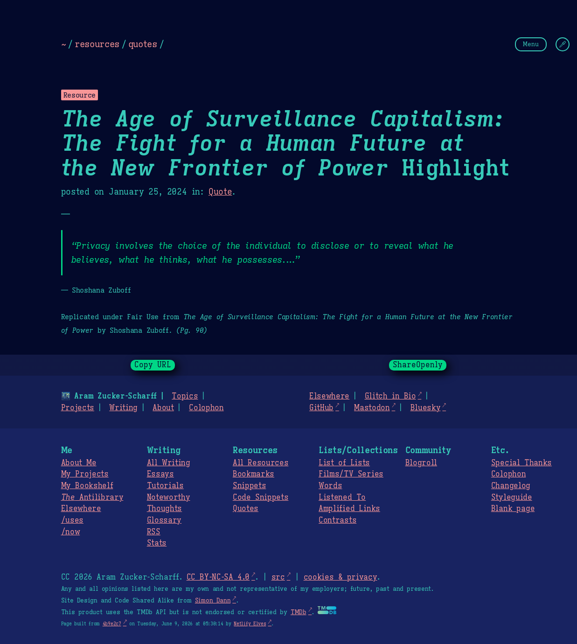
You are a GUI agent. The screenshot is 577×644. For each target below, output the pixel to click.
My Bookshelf (87, 485)
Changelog (510, 485)
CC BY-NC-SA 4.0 (218, 577)
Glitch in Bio (390, 396)
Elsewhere (329, 396)
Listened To (342, 497)
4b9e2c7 (112, 624)
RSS (153, 532)
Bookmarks (253, 474)
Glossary (164, 520)
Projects (77, 408)
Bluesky (425, 408)
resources (97, 43)
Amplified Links (349, 508)
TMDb (298, 612)
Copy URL (153, 365)
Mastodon (371, 408)
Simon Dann (212, 600)
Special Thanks (521, 463)
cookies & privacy (340, 577)
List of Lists (344, 463)
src (278, 577)
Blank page (513, 508)
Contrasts (337, 520)
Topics (185, 396)
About (163, 408)
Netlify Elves (250, 624)
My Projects (85, 474)
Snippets (249, 485)
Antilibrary (92, 497)
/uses (72, 520)
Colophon (206, 408)
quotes (142, 43)
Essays (160, 474)
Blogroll (421, 463)
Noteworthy (168, 497)
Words (330, 485)
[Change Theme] (563, 44)
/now (70, 532)
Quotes (245, 508)
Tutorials (165, 485)
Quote (220, 192)
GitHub (321, 408)
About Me (79, 463)
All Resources (260, 463)
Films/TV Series (351, 474)
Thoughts (164, 508)
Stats (157, 543)
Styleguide (511, 497)
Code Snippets (260, 497)
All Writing (168, 463)
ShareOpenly (418, 365)
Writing (123, 408)
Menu (531, 44)
